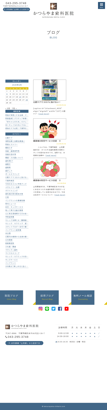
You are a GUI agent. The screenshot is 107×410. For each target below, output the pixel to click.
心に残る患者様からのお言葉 (16, 213)
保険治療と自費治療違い (15, 141)
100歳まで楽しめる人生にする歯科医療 (21, 266)
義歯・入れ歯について (14, 157)
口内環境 (8, 240)
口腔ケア (8, 138)
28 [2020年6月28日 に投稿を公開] (27, 100)
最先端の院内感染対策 (14, 194)
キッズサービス (11, 260)
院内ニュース (10, 204)
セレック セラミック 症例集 (17, 223)
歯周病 (8, 167)
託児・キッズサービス (14, 207)
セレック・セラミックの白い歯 (17, 256)
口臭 (7, 197)
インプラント (10, 263)
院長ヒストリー (11, 144)
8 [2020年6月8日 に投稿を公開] (7, 94)
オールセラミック (12, 174)
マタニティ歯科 (11, 250)
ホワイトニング (11, 190)
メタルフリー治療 (12, 187)
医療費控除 (9, 243)
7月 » (14, 108)
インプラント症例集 (13, 230)
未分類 (8, 233)
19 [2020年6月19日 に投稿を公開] (20, 97)
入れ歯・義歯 (10, 246)
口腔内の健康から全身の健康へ (17, 236)
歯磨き (8, 164)
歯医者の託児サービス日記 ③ (47, 140)
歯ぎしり (8, 171)
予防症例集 (9, 217)
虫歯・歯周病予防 (12, 151)
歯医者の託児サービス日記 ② (47, 180)
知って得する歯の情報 (14, 210)
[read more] (44, 114)
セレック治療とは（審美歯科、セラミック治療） (25, 220)
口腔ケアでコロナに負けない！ (47, 102)
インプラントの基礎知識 (15, 200)
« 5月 (7, 108)
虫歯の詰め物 (10, 154)
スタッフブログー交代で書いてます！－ (21, 227)
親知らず (8, 148)
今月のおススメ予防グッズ (16, 184)
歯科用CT (9, 161)
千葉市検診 (9, 180)
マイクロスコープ (12, 253)
